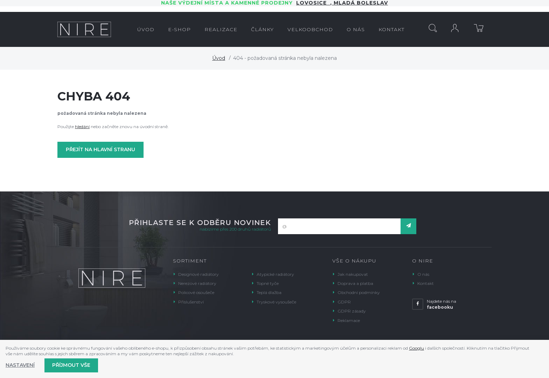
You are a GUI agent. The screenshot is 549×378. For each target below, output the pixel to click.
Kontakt (425, 283)
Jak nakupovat (353, 274)
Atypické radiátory (275, 274)
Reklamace (349, 320)
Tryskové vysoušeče (276, 301)
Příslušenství (191, 301)
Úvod (218, 58)
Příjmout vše (71, 365)
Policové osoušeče (196, 292)
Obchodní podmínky (359, 292)
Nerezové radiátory (197, 283)
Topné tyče (268, 283)
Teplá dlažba (269, 292)
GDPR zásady (352, 311)
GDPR (344, 301)
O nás (423, 274)
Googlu (416, 348)
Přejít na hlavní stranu (100, 149)
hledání (82, 126)
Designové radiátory (198, 274)
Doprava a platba (355, 283)
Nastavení (20, 365)
